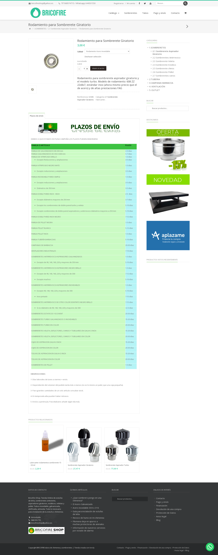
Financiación (161, 505)
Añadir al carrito (98, 68)
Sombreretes (130, 13)
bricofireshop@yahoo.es (42, 3)
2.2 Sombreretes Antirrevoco (166, 57)
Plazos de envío (36, 116)
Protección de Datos (166, 512)
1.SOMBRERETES (40, 29)
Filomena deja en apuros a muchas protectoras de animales (88, 523)
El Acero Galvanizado (83, 504)
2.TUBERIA (154, 79)
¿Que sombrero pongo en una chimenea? (87, 499)
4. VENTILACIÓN (157, 86)
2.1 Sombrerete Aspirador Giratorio (62, 29)
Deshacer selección (93, 56)
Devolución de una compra (168, 509)
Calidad (80, 51)
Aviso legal (161, 516)
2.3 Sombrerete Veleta (163, 61)
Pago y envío (159, 13)
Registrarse (119, 3)
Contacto (175, 13)
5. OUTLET (154, 90)
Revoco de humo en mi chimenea (88, 517)
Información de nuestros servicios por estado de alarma (89, 529)
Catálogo (114, 13)
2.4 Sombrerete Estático (164, 64)
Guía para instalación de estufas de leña (88, 513)
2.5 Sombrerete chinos (163, 68)
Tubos (145, 13)
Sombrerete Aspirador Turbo (117, 465)
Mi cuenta (131, 3)
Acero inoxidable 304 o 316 (86, 507)
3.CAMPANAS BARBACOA (161, 82)
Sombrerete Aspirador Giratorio (80, 465)
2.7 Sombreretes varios (164, 75)
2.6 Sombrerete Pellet (163, 72)
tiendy (92, 548)
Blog (158, 520)
